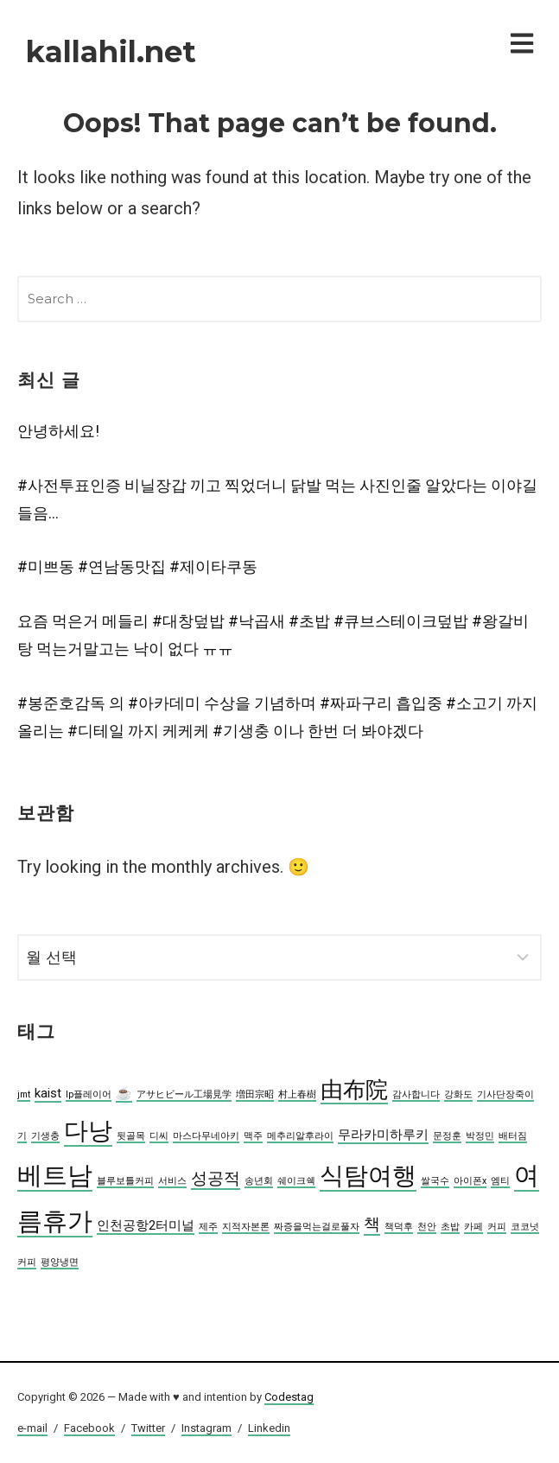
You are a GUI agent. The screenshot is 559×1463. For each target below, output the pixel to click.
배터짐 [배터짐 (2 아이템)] (513, 1136)
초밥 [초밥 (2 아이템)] (450, 1226)
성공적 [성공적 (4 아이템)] (215, 1178)
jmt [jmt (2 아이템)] (23, 1094)
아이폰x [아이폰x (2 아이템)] (470, 1180)
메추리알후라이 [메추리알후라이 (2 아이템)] (300, 1136)
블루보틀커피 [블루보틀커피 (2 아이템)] (125, 1180)
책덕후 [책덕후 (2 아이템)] (398, 1226)
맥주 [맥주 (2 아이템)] (253, 1136)
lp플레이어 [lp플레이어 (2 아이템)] (88, 1094)
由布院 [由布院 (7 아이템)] (354, 1090)
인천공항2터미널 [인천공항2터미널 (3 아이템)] (145, 1225)
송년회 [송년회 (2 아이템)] (259, 1180)
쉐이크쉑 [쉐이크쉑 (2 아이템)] (296, 1180)
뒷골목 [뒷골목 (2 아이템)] (131, 1136)
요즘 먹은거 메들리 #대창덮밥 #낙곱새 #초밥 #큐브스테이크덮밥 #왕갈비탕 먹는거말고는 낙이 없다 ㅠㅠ (273, 635)
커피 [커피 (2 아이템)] (496, 1226)
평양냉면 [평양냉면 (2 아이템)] (60, 1262)
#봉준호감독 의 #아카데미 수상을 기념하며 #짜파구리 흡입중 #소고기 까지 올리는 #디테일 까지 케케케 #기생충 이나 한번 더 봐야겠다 (277, 717)
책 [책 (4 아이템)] (372, 1224)
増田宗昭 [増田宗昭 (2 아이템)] (255, 1094)
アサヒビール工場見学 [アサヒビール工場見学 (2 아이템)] (184, 1094)
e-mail (32, 1428)
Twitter (148, 1428)
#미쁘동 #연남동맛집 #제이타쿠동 (137, 566)
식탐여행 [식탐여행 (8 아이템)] (368, 1175)
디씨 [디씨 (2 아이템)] (158, 1136)
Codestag (289, 1396)
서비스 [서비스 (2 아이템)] (172, 1180)
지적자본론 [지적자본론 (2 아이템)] (246, 1226)
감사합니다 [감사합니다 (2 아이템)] (416, 1094)
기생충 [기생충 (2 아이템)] (45, 1136)
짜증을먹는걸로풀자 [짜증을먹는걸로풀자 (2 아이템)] (316, 1226)
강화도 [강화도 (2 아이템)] (458, 1094)
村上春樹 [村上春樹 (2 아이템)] (297, 1094)
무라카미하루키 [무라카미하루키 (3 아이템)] (383, 1134)
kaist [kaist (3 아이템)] (48, 1093)
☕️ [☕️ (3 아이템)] (124, 1093)
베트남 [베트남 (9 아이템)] (54, 1175)
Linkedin (269, 1428)
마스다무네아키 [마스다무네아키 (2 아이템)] (206, 1136)
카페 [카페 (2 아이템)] (473, 1226)
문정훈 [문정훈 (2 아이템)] (447, 1136)
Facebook (89, 1428)
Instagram (206, 1428)
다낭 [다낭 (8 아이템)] (88, 1130)
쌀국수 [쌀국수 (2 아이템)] (435, 1180)
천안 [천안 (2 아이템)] (426, 1226)
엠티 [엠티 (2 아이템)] (500, 1180)
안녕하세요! (58, 431)
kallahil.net (111, 52)
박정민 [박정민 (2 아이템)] (480, 1136)
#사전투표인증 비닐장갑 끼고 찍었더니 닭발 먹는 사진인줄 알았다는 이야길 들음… (277, 499)
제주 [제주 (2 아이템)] (208, 1226)
